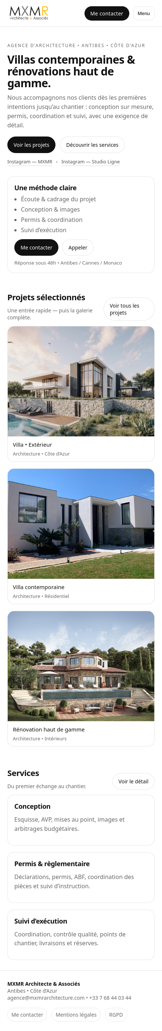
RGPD (116, 1014)
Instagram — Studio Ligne (90, 161)
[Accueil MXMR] (29, 13)
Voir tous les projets (124, 309)
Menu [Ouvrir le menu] (144, 13)
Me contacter (106, 13)
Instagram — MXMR (29, 161)
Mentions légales (76, 1014)
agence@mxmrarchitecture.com (45, 997)
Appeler (77, 247)
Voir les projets (31, 144)
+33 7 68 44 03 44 (110, 997)
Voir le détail (133, 781)
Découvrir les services (92, 144)
